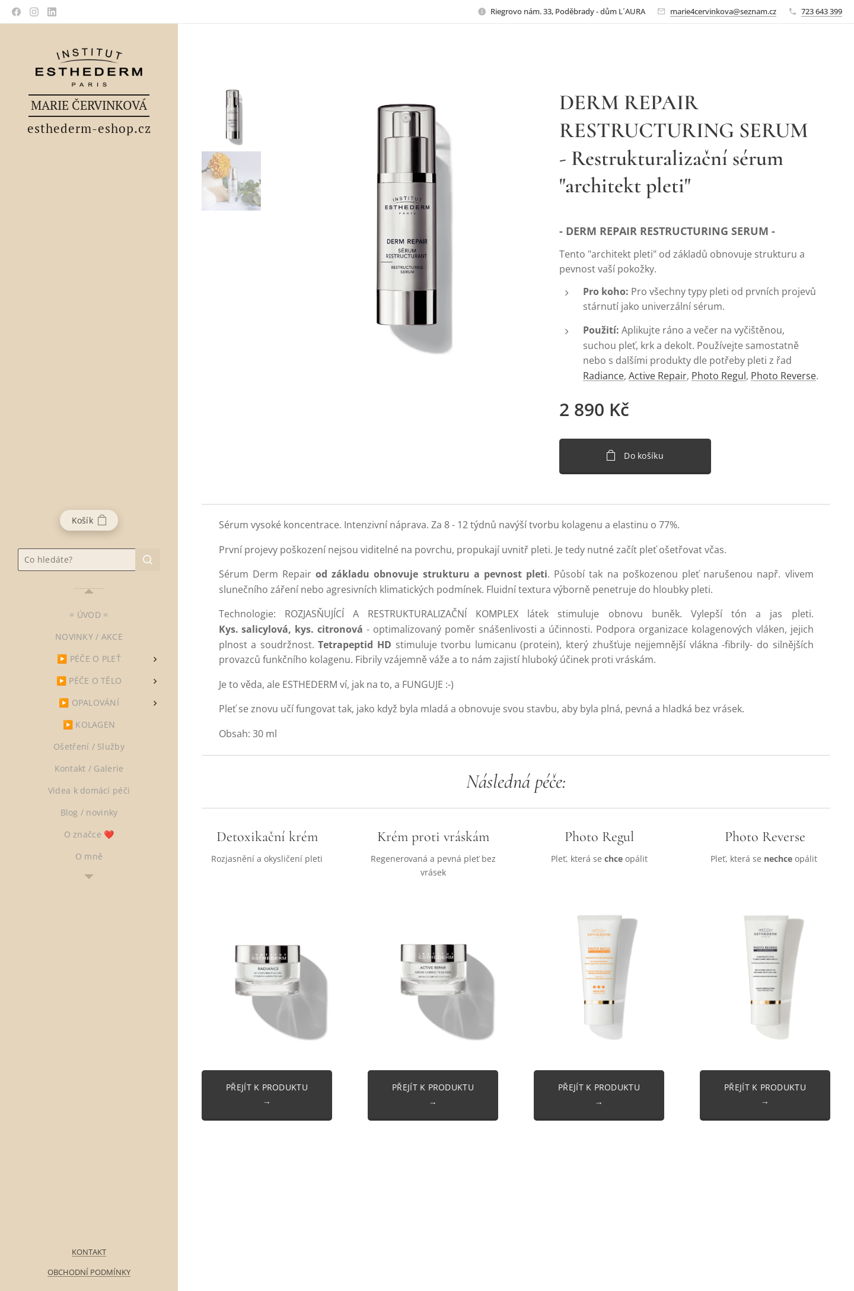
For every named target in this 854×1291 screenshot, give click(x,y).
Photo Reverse (783, 375)
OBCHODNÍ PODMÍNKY (88, 1272)
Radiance (603, 375)
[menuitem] (89, 614)
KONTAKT (89, 1251)
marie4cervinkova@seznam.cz (723, 11)
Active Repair (658, 375)
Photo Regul (719, 375)
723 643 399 (821, 11)
